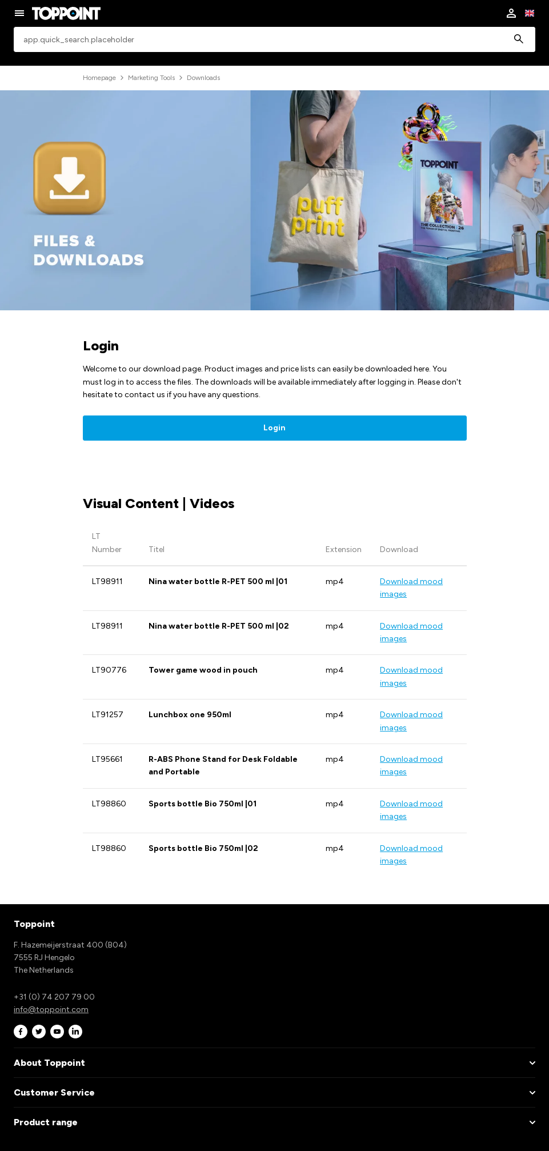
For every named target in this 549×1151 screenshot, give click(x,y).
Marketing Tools (151, 78)
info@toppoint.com (51, 1009)
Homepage (99, 78)
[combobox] (274, 40)
